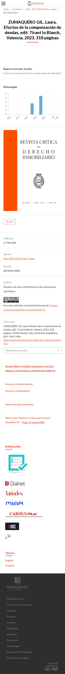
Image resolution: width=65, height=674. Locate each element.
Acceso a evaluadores (17, 390)
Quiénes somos (16, 598)
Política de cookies (18, 657)
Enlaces (11, 616)
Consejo (11, 610)
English (9, 560)
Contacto (12, 640)
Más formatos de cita (16, 350)
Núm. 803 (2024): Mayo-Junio (41, 9)
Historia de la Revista (19, 604)
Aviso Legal (13, 646)
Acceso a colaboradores (19, 384)
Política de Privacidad (19, 652)
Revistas (12, 634)
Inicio (6, 9)
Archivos (17, 9)
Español (9, 565)
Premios (11, 622)
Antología (13, 628)
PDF (10, 221)
